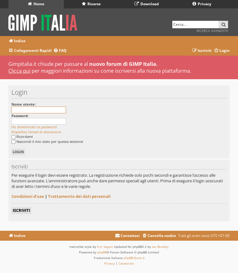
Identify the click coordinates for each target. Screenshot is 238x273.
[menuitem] (60, 51)
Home (36, 4)
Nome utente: (23, 104)
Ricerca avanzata (212, 30)
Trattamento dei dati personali (79, 196)
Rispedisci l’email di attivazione (36, 132)
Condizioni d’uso (27, 196)
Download (146, 4)
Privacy (201, 4)
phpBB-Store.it (134, 258)
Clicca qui (19, 70)
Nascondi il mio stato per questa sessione (47, 141)
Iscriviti (21, 210)
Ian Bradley (160, 246)
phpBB (102, 252)
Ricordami (22, 136)
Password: (20, 115)
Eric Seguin (105, 246)
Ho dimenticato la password (34, 127)
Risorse (91, 4)
